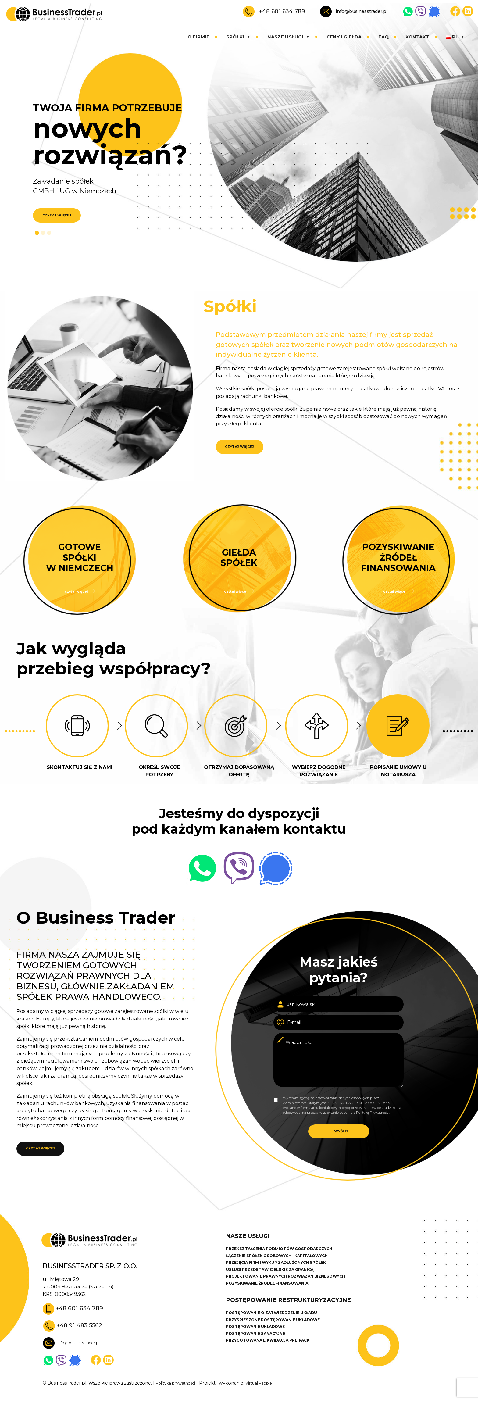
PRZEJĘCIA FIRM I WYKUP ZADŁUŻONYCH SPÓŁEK (285, 1275)
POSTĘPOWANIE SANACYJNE (260, 1356)
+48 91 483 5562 (82, 1334)
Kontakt (417, 37)
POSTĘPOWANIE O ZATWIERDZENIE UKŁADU (279, 1332)
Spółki (238, 37)
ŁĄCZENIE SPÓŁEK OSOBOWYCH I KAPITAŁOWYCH (286, 1268)
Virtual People (268, 1392)
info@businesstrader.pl (361, 11)
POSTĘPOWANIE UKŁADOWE (260, 1348)
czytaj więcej (76, 591)
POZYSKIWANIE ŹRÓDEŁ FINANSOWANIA (274, 1299)
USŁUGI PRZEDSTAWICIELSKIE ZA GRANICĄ (276, 1283)
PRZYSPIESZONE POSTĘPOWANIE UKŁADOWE (281, 1340)
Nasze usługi (288, 37)
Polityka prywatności (179, 1392)
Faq (383, 37)
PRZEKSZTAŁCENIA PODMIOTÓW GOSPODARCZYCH (288, 1260)
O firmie (198, 37)
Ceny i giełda (344, 37)
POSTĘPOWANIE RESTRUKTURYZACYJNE (298, 1318)
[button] (28, 162)
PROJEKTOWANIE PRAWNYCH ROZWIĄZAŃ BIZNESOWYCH (296, 1291)
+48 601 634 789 (282, 11)
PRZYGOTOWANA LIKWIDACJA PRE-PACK (275, 1363)
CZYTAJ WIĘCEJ (60, 215)
